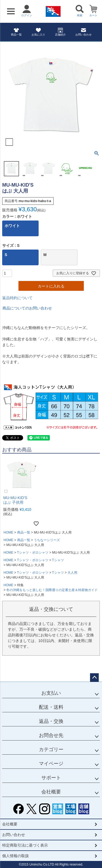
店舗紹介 (60, 32)
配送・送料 (51, 707)
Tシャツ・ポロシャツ (32, 552)
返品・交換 (51, 721)
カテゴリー (51, 749)
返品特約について (17, 298)
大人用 (72, 573)
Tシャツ (58, 560)
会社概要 (51, 791)
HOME (8, 532)
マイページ (51, 763)
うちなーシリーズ (47, 540)
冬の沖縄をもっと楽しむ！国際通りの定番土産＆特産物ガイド (52, 590)
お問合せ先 (51, 735)
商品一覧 (16, 32)
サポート (51, 777)
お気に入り (38, 32)
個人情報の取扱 (15, 856)
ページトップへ (94, 677)
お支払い (51, 693)
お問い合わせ (83, 32)
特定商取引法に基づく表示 (25, 845)
